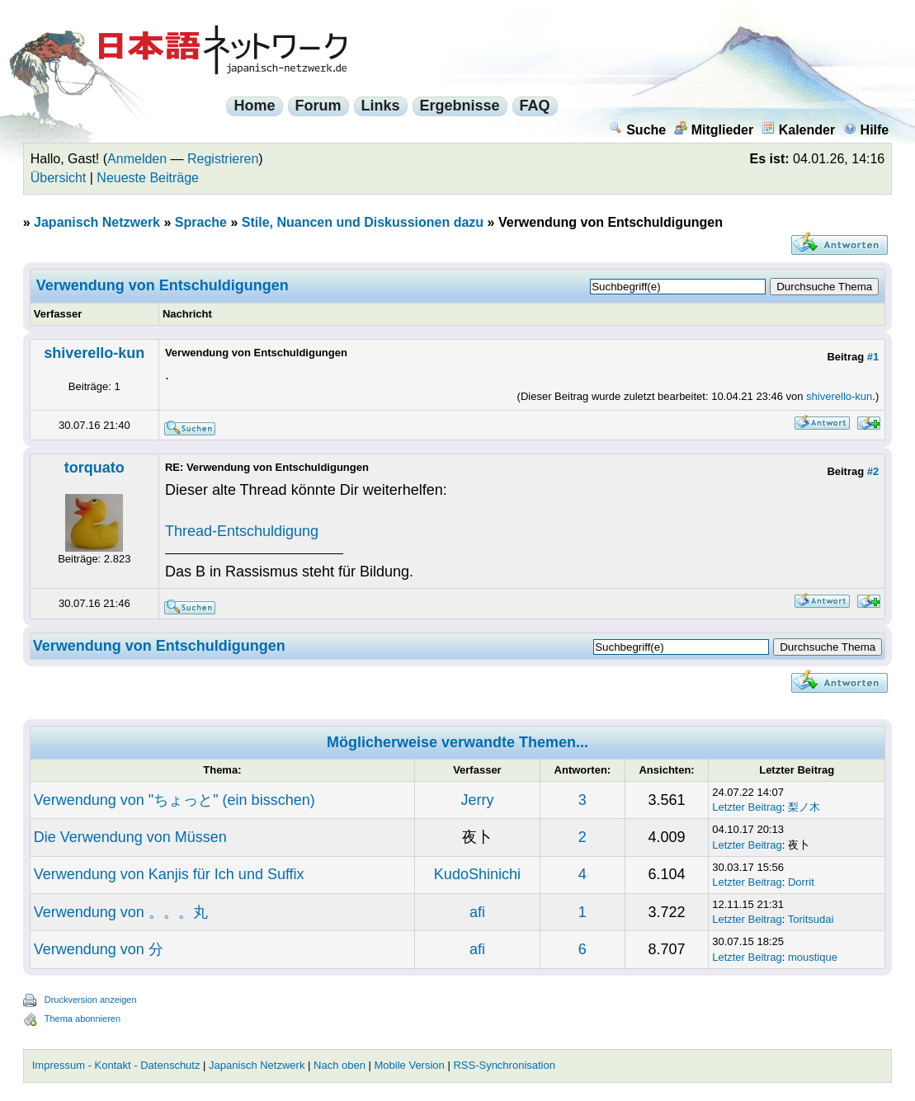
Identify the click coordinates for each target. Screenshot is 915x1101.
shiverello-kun (94, 353)
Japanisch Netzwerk (97, 222)
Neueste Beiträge (148, 178)
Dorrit (801, 882)
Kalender (798, 130)
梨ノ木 (804, 807)
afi (477, 912)
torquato (94, 467)
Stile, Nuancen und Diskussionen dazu (362, 222)
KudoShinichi (477, 874)
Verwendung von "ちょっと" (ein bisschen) (174, 800)
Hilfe (866, 130)
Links (380, 105)
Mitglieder (714, 130)
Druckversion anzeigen (91, 1000)
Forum (318, 105)
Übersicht (59, 178)
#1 (873, 357)
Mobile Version (410, 1065)
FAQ (535, 105)
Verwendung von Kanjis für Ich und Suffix (169, 874)
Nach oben (340, 1065)
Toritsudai (811, 919)
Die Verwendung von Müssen (130, 837)
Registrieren (222, 159)
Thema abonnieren (82, 1018)
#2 (873, 471)
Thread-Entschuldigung (241, 531)
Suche (637, 130)
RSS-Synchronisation (504, 1065)
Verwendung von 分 (98, 949)
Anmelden (137, 159)
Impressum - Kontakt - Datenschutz (116, 1065)
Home (254, 105)
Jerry (476, 800)
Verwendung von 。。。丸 (121, 912)
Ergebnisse (460, 105)
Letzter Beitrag (747, 807)
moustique (812, 957)
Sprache (201, 222)
